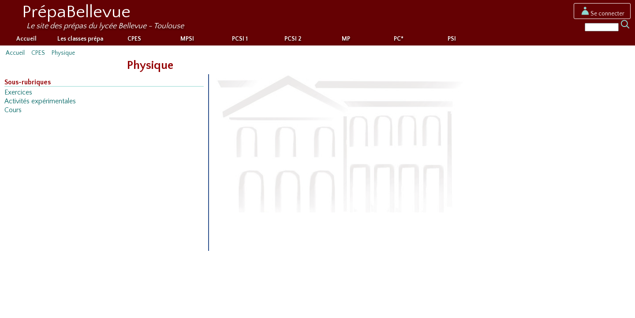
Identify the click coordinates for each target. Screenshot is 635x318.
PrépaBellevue (76, 12)
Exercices (18, 92)
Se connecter (602, 13)
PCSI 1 (240, 38)
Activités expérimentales (40, 101)
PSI (452, 38)
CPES (134, 38)
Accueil (26, 38)
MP (346, 38)
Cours (13, 110)
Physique (63, 53)
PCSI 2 (292, 38)
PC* (398, 38)
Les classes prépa (80, 38)
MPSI (187, 38)
